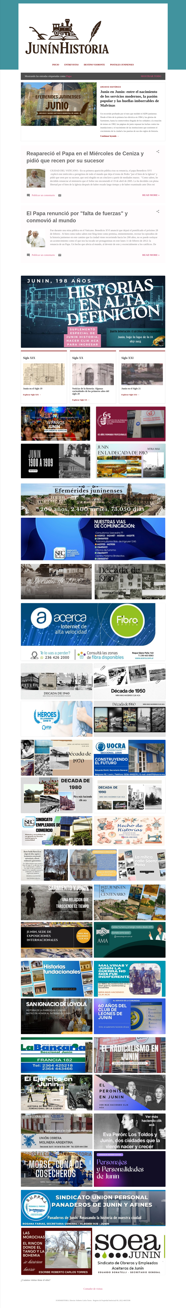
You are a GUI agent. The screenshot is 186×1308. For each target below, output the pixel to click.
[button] (158, 152)
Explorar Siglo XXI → (130, 395)
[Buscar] (163, 7)
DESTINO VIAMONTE (94, 65)
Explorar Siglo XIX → (32, 395)
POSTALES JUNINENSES (122, 65)
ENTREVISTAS (71, 65)
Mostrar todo (151, 76)
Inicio (55, 65)
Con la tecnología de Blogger (92, 1294)
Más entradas (93, 269)
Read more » (150, 195)
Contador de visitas (92, 1288)
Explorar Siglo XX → (81, 400)
